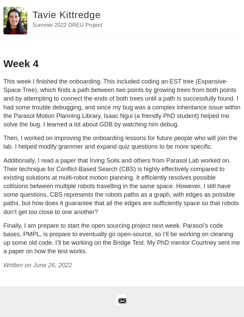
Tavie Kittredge (66, 15)
